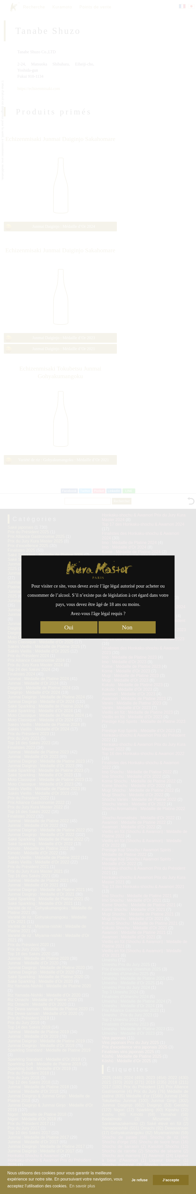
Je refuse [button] (139, 1180)
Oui (69, 627)
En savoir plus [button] (82, 1186)
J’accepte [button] (170, 1180)
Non (127, 627)
